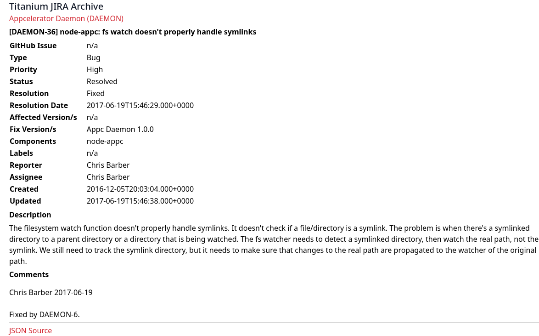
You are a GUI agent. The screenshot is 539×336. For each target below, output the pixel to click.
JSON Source (30, 330)
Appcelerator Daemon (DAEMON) (66, 18)
